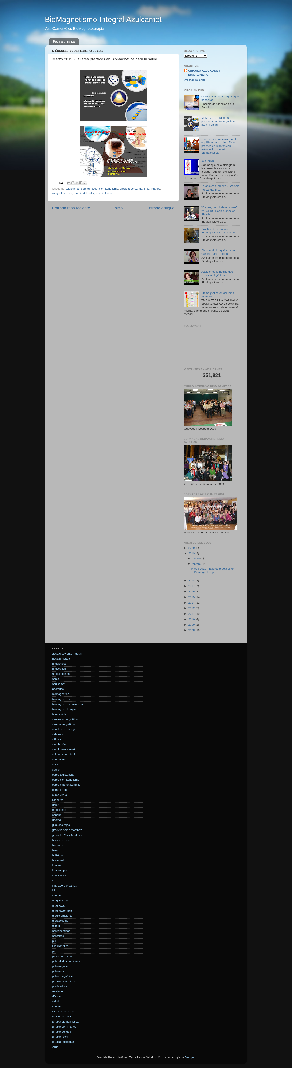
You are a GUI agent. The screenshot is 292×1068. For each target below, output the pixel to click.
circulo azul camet (63, 749)
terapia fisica (104, 193)
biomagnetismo (108, 188)
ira (53, 880)
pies (55, 951)
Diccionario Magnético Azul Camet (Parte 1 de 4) (218, 252)
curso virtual (60, 794)
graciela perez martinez (134, 188)
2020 (191, 547)
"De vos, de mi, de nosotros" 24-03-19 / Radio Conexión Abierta (219, 211)
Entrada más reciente (71, 208)
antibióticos (59, 663)
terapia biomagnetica (65, 1021)
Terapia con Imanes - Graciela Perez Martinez (220, 187)
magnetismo (60, 900)
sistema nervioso (63, 1011)
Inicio (118, 208)
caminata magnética (65, 719)
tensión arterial (61, 1016)
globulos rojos (61, 825)
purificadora (59, 986)
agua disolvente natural (67, 653)
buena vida (59, 714)
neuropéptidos (61, 930)
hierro (56, 850)
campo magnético (63, 724)
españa (57, 814)
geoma (56, 819)
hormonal (58, 860)
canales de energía (64, 729)
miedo (56, 925)
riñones (57, 996)
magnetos (58, 905)
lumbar (56, 895)
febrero (197, 563)
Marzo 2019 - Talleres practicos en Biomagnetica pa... (212, 570)
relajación (58, 991)
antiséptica (59, 668)
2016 (191, 591)
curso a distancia (63, 774)
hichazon (58, 845)
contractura (59, 759)
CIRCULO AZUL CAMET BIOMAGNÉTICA (204, 72)
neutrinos (58, 935)
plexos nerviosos (63, 956)
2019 (191, 553)
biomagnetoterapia (64, 709)
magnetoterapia (62, 193)
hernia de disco (62, 840)
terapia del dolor (84, 193)
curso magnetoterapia (66, 784)
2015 (191, 597)
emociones (59, 809)
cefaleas (57, 734)
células (56, 739)
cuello (56, 769)
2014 (191, 602)
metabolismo (60, 920)
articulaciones (61, 673)
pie (54, 941)
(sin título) (207, 161)
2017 (191, 586)
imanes (155, 188)
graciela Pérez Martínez (67, 835)
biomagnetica (88, 188)
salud (55, 1001)
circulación (59, 744)
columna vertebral (63, 754)
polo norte (58, 971)
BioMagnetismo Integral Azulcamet (103, 19)
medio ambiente (62, 915)
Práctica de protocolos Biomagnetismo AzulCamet (218, 231)
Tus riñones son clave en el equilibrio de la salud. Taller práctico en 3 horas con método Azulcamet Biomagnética (218, 145)
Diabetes (57, 799)
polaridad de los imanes (67, 961)
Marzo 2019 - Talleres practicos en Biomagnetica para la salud (218, 121)
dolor (55, 805)
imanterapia (59, 870)
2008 (191, 630)
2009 (191, 624)
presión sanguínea (64, 981)
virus (55, 1046)
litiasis (56, 890)
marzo (196, 558)
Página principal (64, 41)
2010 (191, 619)
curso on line (60, 789)
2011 (191, 613)
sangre (56, 1006)
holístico (57, 855)
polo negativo (60, 966)
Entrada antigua (160, 208)
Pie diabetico (60, 946)
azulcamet (72, 188)
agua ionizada (61, 658)
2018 (191, 580)
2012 (191, 608)
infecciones (59, 875)
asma (55, 678)
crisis (55, 764)
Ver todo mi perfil (194, 79)
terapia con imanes (64, 1026)
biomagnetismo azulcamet (68, 704)
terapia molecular (63, 1041)
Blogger (190, 1057)
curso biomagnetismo (65, 779)
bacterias (58, 689)
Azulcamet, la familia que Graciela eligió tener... (217, 273)
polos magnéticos (63, 976)
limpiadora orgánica (64, 885)
